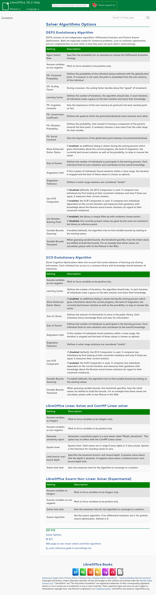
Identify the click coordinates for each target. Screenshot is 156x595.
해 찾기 (49, 539)
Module (14, 8)
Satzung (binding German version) (134, 577)
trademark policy (103, 588)
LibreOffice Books (98, 564)
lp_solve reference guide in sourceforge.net (68, 548)
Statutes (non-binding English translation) (98, 577)
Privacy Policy (71, 577)
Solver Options (53, 534)
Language (31, 8)
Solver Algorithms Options (71, 24)
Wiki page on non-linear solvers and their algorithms (73, 543)
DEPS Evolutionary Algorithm (69, 32)
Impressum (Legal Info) (52, 577)
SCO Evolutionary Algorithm (68, 257)
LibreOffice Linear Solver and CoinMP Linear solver (87, 405)
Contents (7, 18)
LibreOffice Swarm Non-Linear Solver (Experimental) (89, 479)
